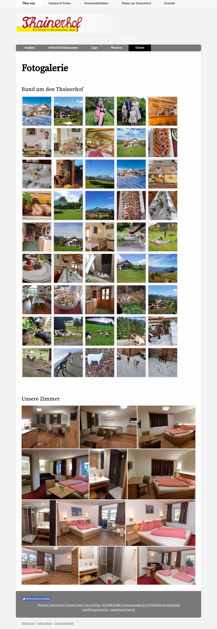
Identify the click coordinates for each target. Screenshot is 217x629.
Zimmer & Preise (59, 3)
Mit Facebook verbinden (36, 598)
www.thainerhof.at (123, 609)
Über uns (29, 3)
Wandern (116, 48)
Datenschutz (44, 623)
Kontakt (169, 3)
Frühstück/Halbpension (63, 48)
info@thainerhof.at (95, 609)
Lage (94, 48)
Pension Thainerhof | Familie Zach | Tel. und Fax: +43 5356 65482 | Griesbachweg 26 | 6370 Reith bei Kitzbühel (108, 605)
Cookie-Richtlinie (64, 623)
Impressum (28, 623)
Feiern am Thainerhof (136, 3)
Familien (30, 48)
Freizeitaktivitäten (96, 3)
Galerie (139, 48)
